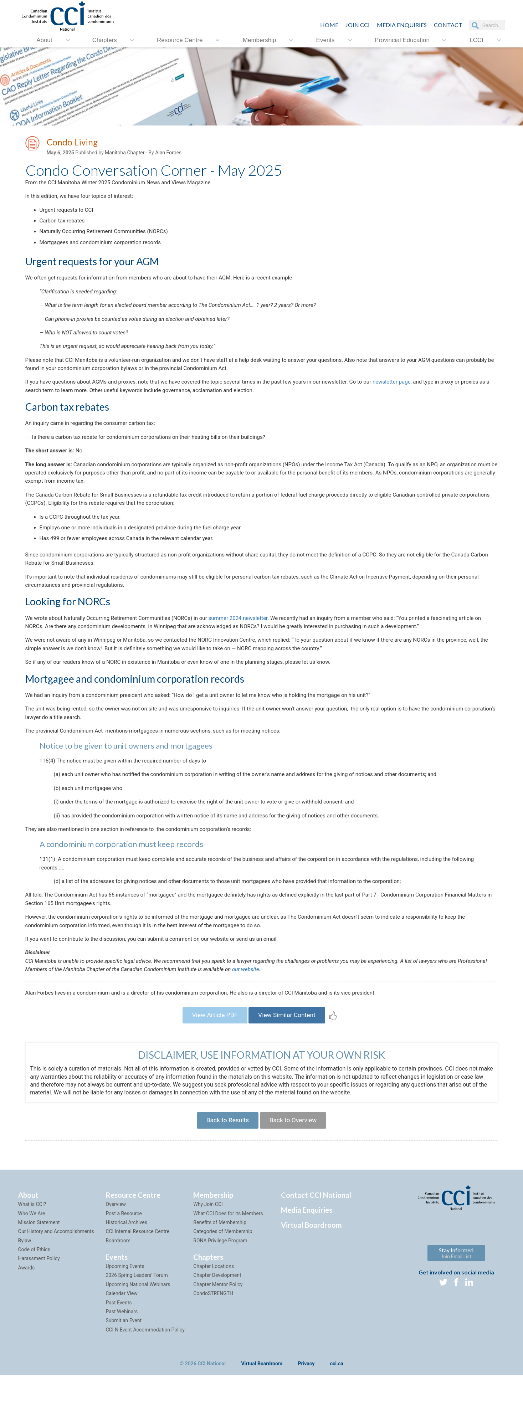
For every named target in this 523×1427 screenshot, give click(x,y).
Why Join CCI (208, 1256)
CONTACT (448, 24)
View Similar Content (289, 1064)
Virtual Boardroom (311, 1277)
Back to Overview (295, 1171)
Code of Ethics (34, 1301)
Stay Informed (456, 1305)
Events (325, 40)
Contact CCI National (316, 1247)
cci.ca (336, 1416)
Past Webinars (122, 1363)
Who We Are (31, 1265)
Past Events (119, 1354)
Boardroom (118, 1292)
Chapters (104, 40)
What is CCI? (32, 1256)
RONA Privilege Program (220, 1292)
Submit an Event (124, 1372)
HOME (329, 24)
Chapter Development (217, 1327)
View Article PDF (212, 1064)
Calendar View (121, 1345)
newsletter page (415, 395)
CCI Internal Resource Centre (137, 1283)
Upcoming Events (125, 1318)
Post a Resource (124, 1265)
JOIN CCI (357, 24)
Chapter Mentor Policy (217, 1336)
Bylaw (24, 1292)
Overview (116, 1256)
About (44, 40)
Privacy (306, 1416)
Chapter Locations (213, 1318)
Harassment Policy (39, 1310)
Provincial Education (402, 40)
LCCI (476, 40)
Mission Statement (39, 1274)
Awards (26, 1319)
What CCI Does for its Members (228, 1265)
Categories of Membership (222, 1283)
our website (291, 1016)
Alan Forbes (168, 153)
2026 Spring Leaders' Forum (137, 1327)
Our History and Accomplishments (56, 1283)
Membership (259, 40)
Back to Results (226, 1171)
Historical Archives (126, 1274)
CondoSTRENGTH (213, 1345)
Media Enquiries (402, 24)
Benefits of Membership (219, 1274)
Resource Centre (180, 40)
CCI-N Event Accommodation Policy (145, 1381)
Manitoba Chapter (124, 153)
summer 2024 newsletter (251, 645)
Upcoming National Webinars (138, 1336)
